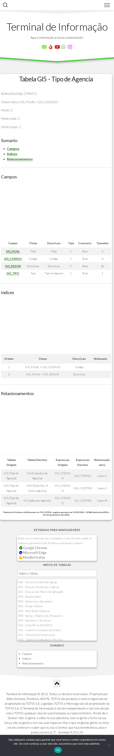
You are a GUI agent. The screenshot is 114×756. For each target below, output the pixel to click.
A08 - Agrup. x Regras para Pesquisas (40, 615)
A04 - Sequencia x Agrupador (35, 601)
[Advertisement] (56, 210)
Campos (13, 148)
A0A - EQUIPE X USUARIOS (35, 625)
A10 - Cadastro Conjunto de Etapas (39, 630)
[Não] (109, 745)
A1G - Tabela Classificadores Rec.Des (40, 639)
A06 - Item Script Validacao (34, 611)
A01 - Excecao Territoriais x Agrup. (38, 587)
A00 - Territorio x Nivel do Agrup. (37, 582)
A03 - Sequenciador (29, 596)
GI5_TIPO (12, 273)
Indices (12, 154)
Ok (58, 750)
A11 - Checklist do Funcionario (36, 634)
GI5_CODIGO (13, 258)
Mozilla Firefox (32, 557)
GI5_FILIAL (13, 251)
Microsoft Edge (32, 552)
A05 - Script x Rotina (30, 606)
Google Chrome (33, 548)
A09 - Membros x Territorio (34, 620)
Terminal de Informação (57, 27)
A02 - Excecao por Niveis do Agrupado (40, 591)
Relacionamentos (20, 159)
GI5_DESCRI (13, 266)
